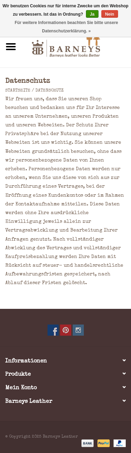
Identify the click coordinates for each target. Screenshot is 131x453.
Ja (92, 14)
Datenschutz (50, 91)
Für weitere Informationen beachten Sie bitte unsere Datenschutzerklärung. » (66, 26)
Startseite (17, 91)
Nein (109, 14)
